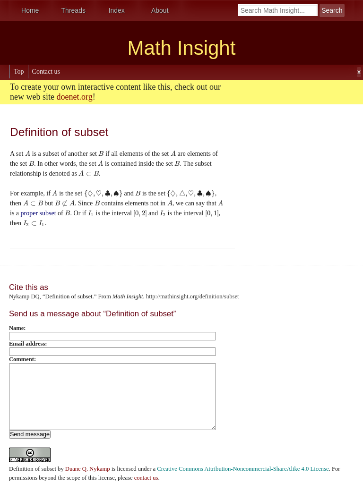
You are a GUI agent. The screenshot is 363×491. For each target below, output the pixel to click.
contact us (146, 477)
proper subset (38, 213)
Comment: (22, 359)
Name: (17, 328)
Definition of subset (32, 469)
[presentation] (27, 153)
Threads (73, 10)
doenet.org (74, 97)
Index (117, 10)
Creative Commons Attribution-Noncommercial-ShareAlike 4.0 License (242, 469)
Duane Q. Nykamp (87, 469)
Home (30, 10)
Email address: (28, 343)
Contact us (46, 71)
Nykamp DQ (24, 296)
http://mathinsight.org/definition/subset (192, 296)
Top (19, 71)
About (160, 10)
